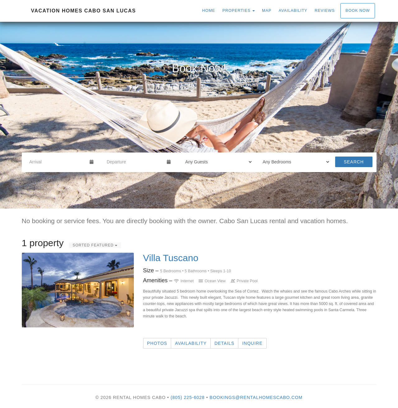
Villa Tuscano (171, 258)
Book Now (357, 10)
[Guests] (216, 162)
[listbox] (199, 115)
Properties (236, 10)
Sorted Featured (95, 245)
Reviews (325, 10)
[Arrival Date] (57, 162)
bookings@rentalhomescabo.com (256, 397)
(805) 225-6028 (188, 397)
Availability (293, 10)
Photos (157, 343)
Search (354, 161)
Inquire (252, 343)
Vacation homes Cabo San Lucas (83, 10)
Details (224, 343)
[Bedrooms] (294, 162)
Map (266, 10)
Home (208, 10)
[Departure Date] (134, 162)
